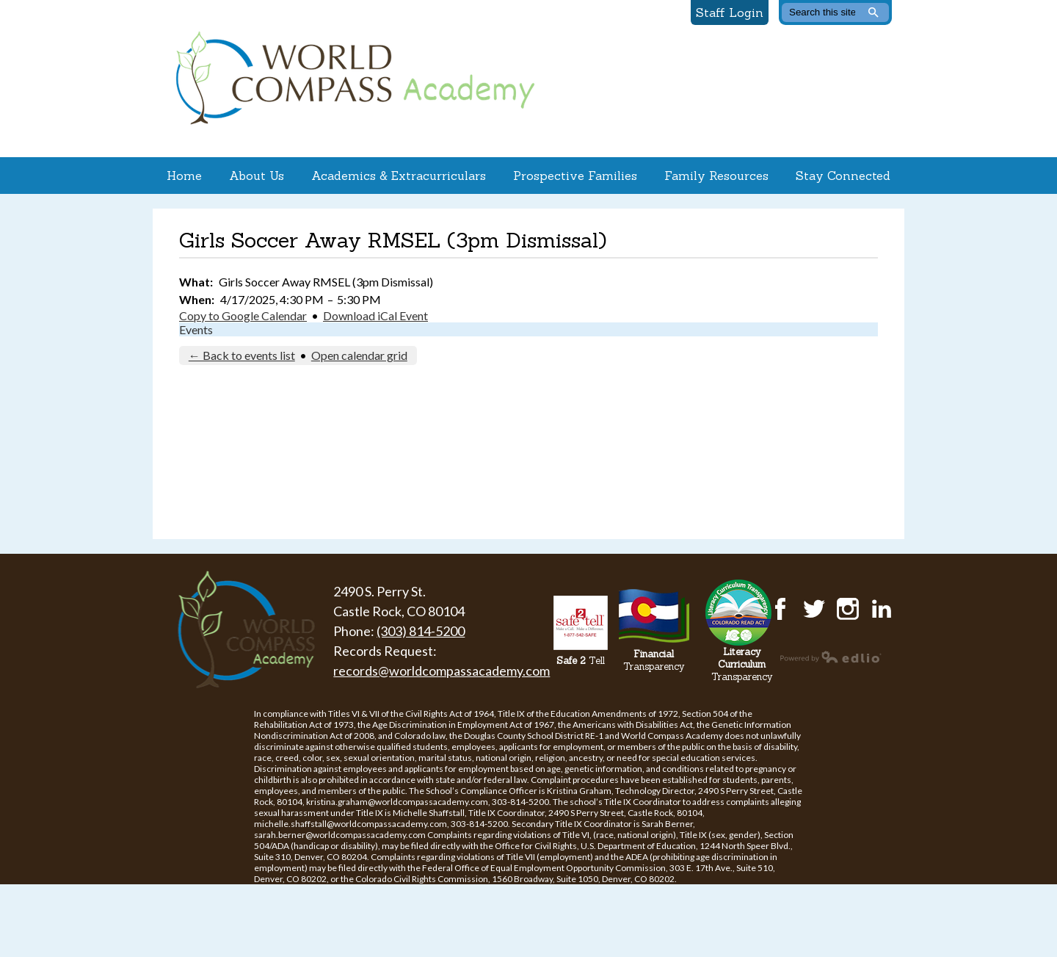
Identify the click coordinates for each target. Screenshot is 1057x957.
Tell (580, 660)
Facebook (780, 609)
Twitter (814, 609)
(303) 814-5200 (421, 631)
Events (196, 329)
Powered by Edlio (831, 656)
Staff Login (729, 12)
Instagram (848, 609)
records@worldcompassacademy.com (441, 670)
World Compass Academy (352, 78)
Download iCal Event (375, 315)
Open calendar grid (359, 355)
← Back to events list (242, 355)
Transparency (654, 660)
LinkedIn (882, 609)
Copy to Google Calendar (243, 315)
